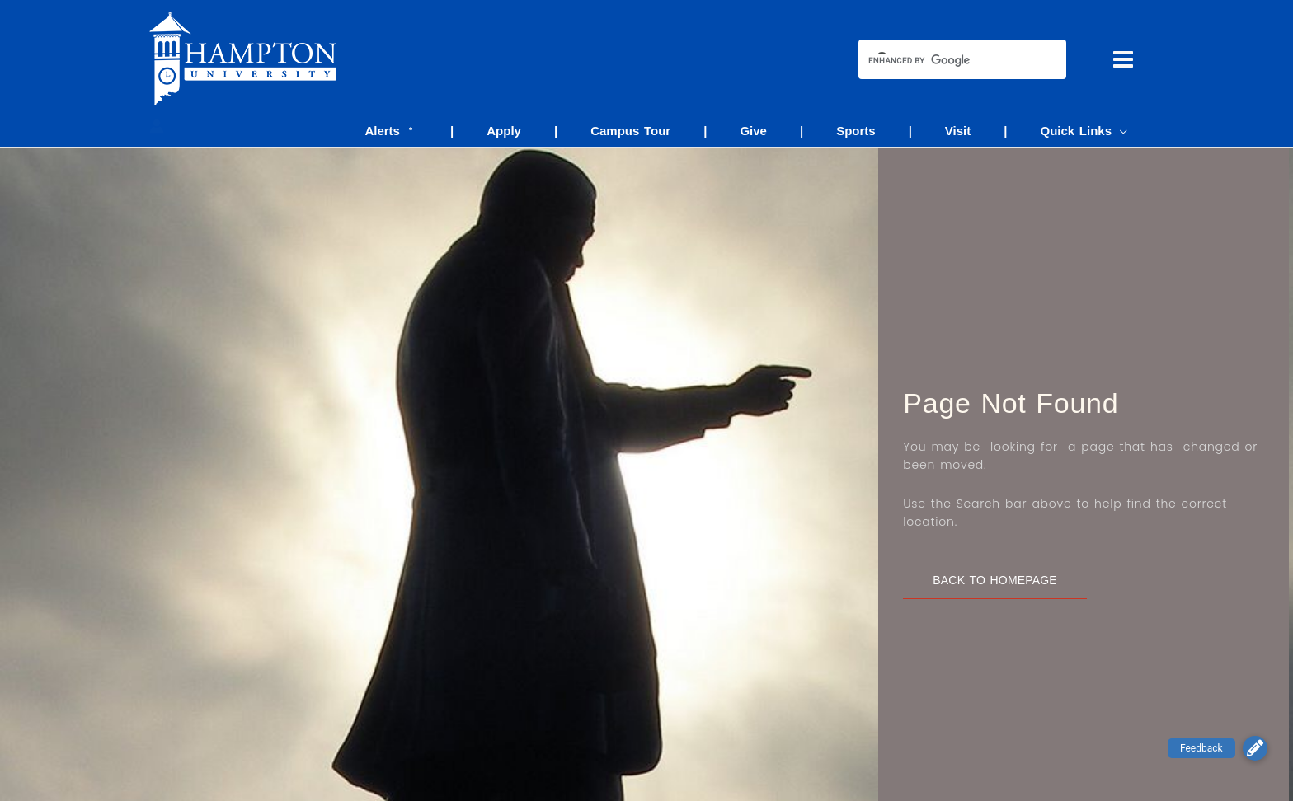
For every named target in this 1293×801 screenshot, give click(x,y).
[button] (1255, 748)
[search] (947, 61)
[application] (1123, 130)
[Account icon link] (156, 126)
